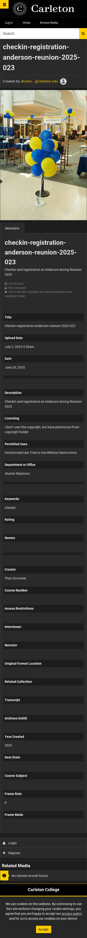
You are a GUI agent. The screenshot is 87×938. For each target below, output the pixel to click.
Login (10, 843)
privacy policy (72, 913)
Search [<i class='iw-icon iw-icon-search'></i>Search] (83, 33)
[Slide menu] (4, 4)
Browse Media (49, 22)
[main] (43, 461)
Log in (9, 22)
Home (26, 22)
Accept (43, 929)
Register (12, 853)
